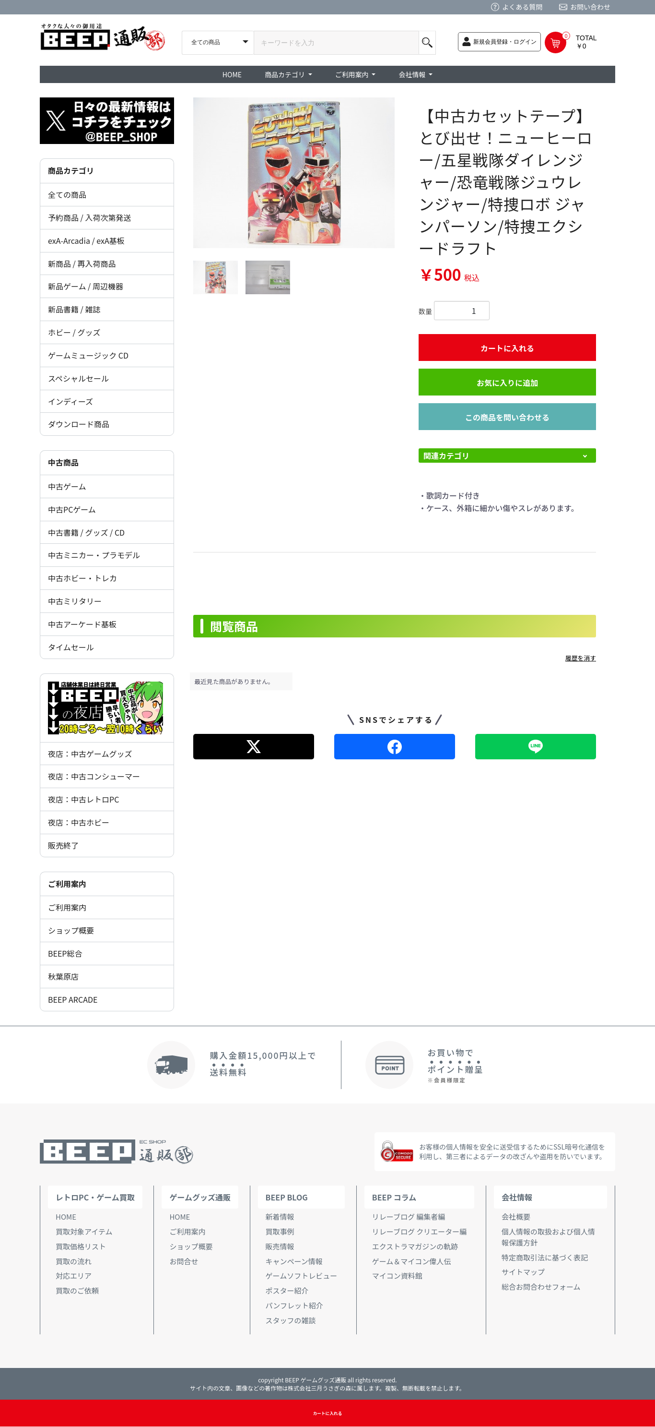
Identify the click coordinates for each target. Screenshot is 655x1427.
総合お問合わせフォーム (541, 1287)
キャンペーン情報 (294, 1261)
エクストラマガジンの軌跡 (415, 1246)
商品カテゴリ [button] (285, 74)
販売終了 (63, 845)
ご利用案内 (67, 907)
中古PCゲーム (72, 509)
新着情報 (280, 1216)
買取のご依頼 (77, 1290)
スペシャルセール (78, 378)
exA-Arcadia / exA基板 (86, 240)
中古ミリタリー (75, 601)
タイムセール (71, 647)
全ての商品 (67, 194)
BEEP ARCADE (72, 999)
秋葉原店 (63, 976)
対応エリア (74, 1276)
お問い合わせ (590, 7)
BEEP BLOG (287, 1197)
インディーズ (70, 401)
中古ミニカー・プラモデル (94, 555)
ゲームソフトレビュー (302, 1276)
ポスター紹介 (287, 1290)
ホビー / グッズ (74, 332)
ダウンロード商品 (78, 424)
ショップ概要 (71, 930)
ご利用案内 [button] (352, 74)
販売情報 (280, 1246)
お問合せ (183, 1261)
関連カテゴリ (446, 455)
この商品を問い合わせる (507, 417)
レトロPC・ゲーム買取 (95, 1197)
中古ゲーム (67, 486)
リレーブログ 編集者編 (408, 1216)
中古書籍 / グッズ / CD (86, 532)
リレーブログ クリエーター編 (419, 1231)
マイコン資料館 (397, 1276)
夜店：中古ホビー (78, 822)
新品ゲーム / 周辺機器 (85, 286)
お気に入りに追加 (507, 382)
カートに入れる (507, 348)
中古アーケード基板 (82, 624)
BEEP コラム (394, 1197)
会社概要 (516, 1216)
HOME (232, 74)
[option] (294, 172)
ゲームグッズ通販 (200, 1197)
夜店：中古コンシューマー (94, 776)
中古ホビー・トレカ (82, 578)
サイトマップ (523, 1272)
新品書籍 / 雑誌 (74, 309)
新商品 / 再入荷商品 (82, 263)
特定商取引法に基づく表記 (545, 1257)
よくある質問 (522, 7)
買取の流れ (74, 1261)
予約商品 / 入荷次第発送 (89, 217)
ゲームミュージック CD (88, 355)
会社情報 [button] (412, 74)
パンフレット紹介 (294, 1305)
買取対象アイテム (84, 1231)
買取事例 (280, 1231)
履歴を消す (580, 657)
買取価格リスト (81, 1246)
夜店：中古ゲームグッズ (90, 753)
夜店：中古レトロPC (83, 799)
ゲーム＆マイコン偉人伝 (411, 1261)
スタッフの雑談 (291, 1320)
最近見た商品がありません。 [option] (234, 681)
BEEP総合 (65, 953)
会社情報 (517, 1197)
